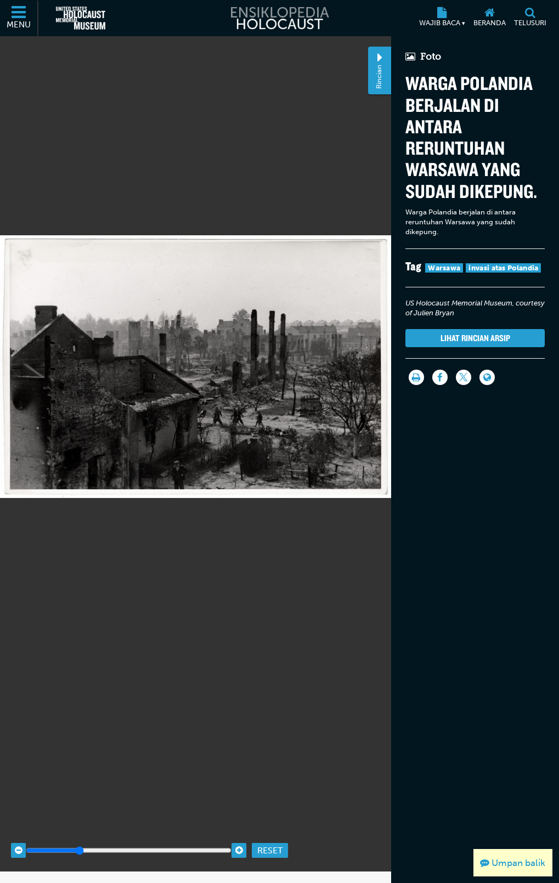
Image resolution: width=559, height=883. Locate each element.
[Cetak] (416, 377)
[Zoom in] (238, 839)
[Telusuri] (530, 18)
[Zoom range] (128, 839)
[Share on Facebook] (440, 377)
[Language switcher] (487, 377)
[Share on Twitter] (463, 377)
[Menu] (19, 18)
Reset (270, 839)
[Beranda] (489, 18)
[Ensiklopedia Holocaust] (279, 18)
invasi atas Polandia (503, 268)
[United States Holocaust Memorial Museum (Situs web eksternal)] (80, 18)
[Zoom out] (18, 839)
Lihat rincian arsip (475, 337)
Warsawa (444, 268)
